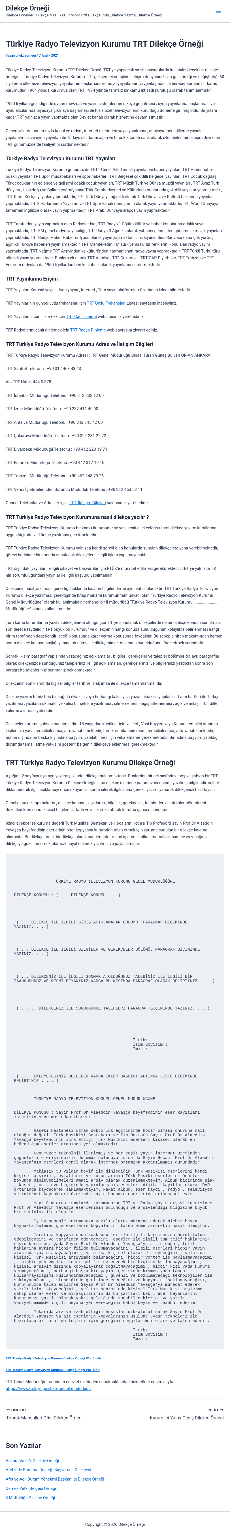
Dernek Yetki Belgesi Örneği (31, 1488)
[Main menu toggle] (218, 11)
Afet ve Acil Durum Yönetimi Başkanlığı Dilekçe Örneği (55, 1479)
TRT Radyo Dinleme (87, 330)
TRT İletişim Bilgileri (87, 502)
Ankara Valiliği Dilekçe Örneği (32, 1460)
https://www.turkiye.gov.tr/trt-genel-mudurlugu (48, 1388)
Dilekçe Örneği (27, 8)
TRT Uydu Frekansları (106, 303)
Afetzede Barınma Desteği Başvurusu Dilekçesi (48, 1469)
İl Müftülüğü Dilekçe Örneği (30, 1497)
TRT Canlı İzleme (81, 316)
